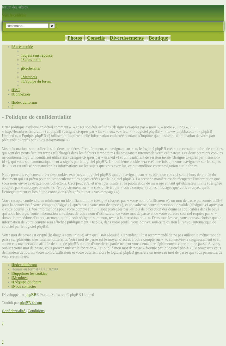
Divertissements (127, 38)
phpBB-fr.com (31, 303)
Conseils (96, 38)
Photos (74, 38)
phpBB (30, 294)
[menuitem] (36, 55)
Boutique (158, 38)
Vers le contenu (14, 15)
